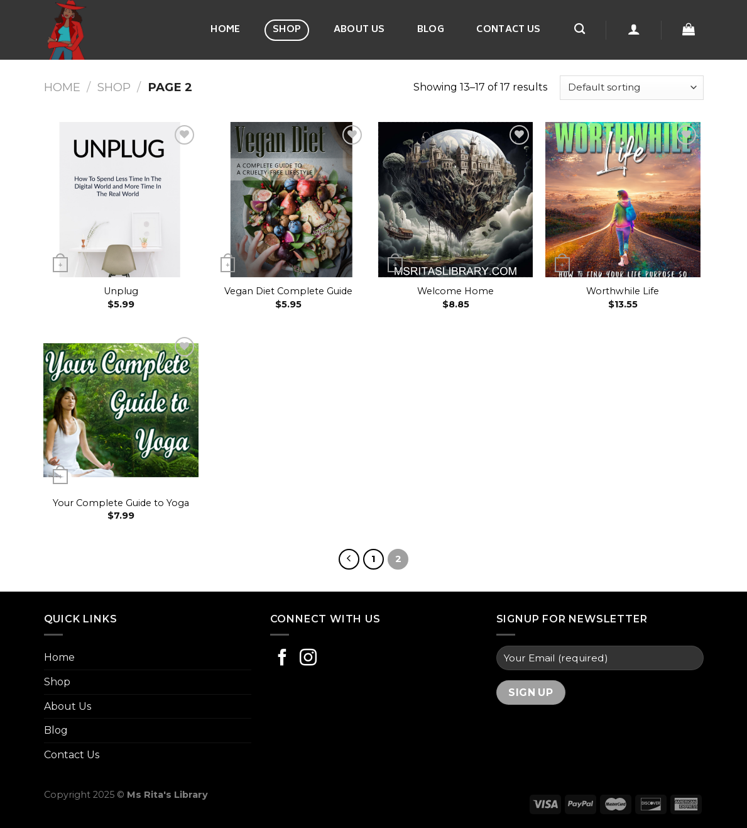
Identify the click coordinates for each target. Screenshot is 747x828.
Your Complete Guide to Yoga (121, 503)
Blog (430, 30)
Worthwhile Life (622, 291)
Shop (287, 30)
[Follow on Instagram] (308, 658)
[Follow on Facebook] (282, 658)
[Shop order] (631, 87)
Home (225, 30)
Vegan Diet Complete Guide (288, 291)
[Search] (579, 29)
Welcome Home (455, 291)
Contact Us (508, 30)
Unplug (121, 291)
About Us (359, 30)
